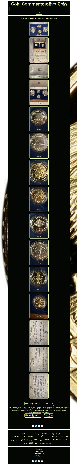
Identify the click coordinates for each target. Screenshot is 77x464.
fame (25, 436)
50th (36, 443)
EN (38, 458)
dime (41, 440)
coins (23, 433)
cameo (14, 434)
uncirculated (41, 443)
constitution (61, 436)
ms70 (17, 440)
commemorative (59, 439)
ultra (27, 434)
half (35, 434)
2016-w (63, 434)
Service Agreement (39, 456)
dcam (22, 436)
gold (23, 439)
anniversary (14, 436)
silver (42, 436)
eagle (38, 434)
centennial (50, 443)
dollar (54, 436)
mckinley (31, 434)
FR (40, 458)
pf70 (67, 436)
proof (51, 433)
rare (18, 434)
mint (36, 439)
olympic (31, 436)
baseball (48, 436)
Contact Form (39, 451)
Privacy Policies (39, 453)
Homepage (39, 449)
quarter (37, 436)
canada (12, 440)
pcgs (58, 433)
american (44, 434)
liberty (46, 440)
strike (25, 443)
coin (31, 442)
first (28, 440)
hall (31, 440)
